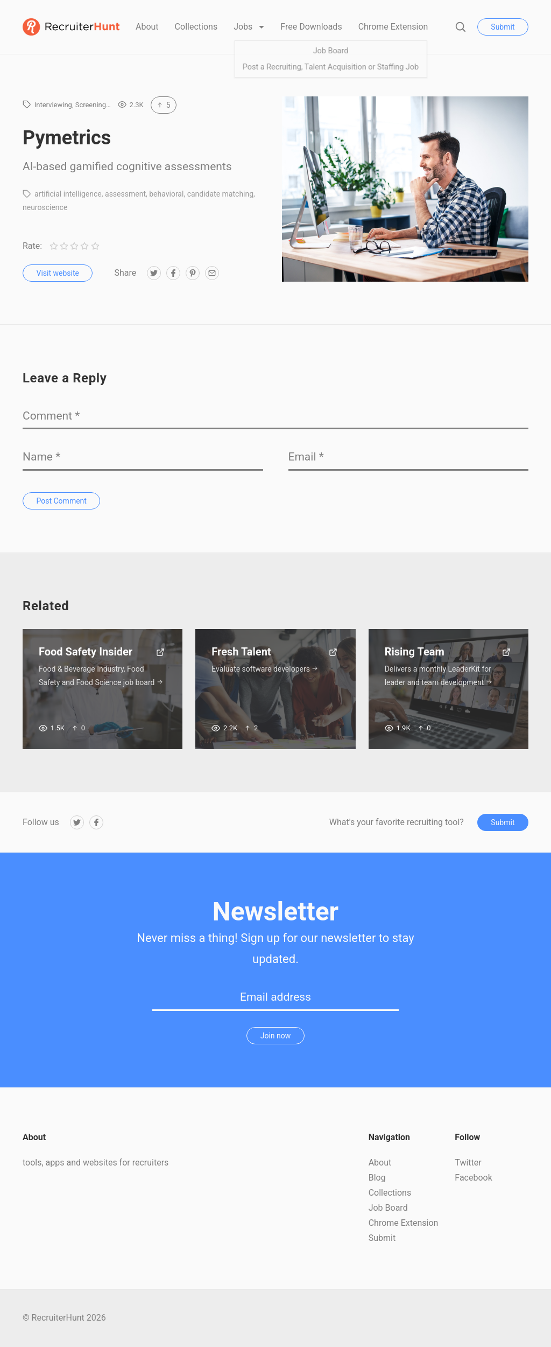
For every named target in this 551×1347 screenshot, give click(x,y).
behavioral (166, 194)
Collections (196, 27)
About (147, 27)
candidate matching (220, 194)
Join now (275, 1035)
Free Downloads (311, 27)
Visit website (58, 273)
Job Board (388, 1208)
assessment (125, 194)
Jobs (244, 27)
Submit (502, 27)
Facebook (473, 1177)
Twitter (468, 1162)
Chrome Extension (393, 27)
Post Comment (62, 501)
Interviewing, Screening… (72, 105)
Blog (377, 1177)
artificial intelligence (68, 194)
